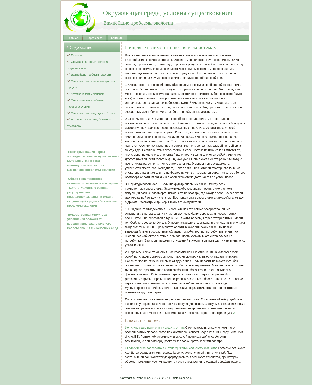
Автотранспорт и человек (87, 93)
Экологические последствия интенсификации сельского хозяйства (171, 348)
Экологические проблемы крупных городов (91, 84)
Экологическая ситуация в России (93, 113)
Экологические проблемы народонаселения (85, 103)
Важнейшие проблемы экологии (91, 74)
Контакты (117, 38)
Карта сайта (94, 38)
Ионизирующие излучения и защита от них (155, 327)
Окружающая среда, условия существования (88, 65)
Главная (73, 38)
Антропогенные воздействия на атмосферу (89, 122)
